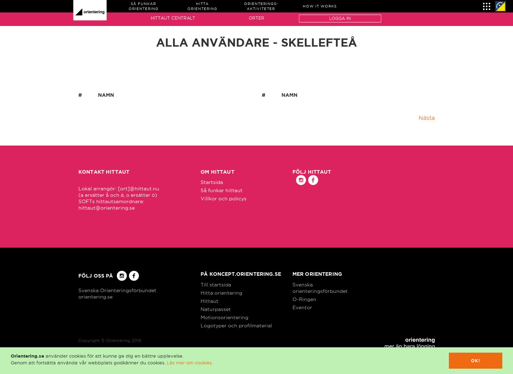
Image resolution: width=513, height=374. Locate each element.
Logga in (340, 18)
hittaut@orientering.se (106, 208)
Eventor (302, 307)
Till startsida (216, 285)
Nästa (427, 118)
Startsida (212, 182)
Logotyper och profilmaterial (236, 325)
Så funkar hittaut (222, 190)
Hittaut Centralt (173, 18)
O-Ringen (304, 299)
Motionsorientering (224, 317)
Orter (256, 18)
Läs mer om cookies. (190, 362)
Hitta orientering (221, 293)
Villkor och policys (224, 198)
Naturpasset (216, 309)
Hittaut (209, 301)
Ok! (476, 360)
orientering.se (95, 297)
